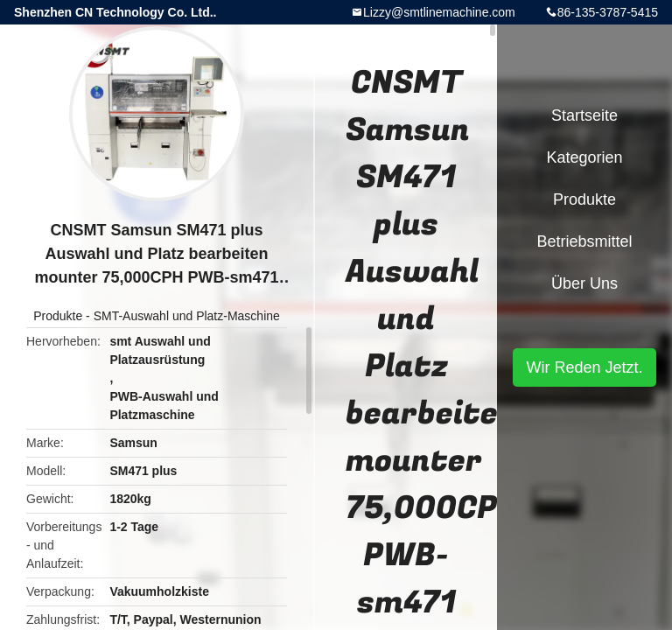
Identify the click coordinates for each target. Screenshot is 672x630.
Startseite (584, 115)
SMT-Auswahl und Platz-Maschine (187, 316)
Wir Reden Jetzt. (584, 367)
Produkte (57, 316)
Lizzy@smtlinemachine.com (439, 12)
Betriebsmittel (584, 241)
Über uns (584, 283)
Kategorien (584, 157)
